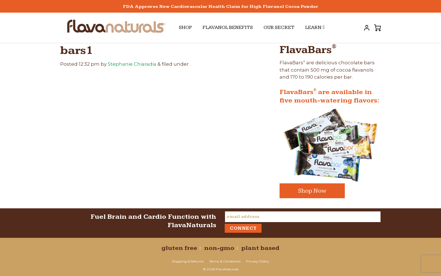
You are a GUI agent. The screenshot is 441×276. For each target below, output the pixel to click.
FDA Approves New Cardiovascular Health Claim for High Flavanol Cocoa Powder (220, 6)
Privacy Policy (257, 261)
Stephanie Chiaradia (132, 64)
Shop (185, 27)
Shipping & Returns (188, 261)
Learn (315, 27)
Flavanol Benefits (227, 27)
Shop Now (312, 191)
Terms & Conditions (224, 261)
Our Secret (279, 27)
